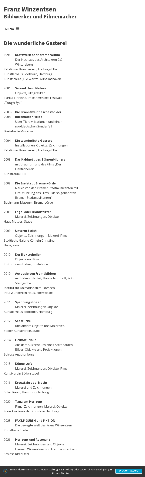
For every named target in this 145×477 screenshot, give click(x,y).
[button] (9, 29)
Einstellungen (128, 471)
